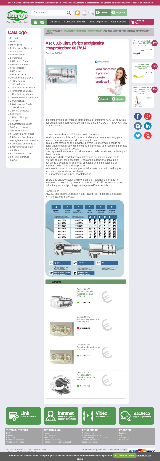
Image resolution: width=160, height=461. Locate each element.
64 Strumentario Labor (21, 153)
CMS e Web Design (118, 449)
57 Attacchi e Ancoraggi (75, 31)
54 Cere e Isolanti (19, 127)
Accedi (104, 12)
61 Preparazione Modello (22, 143)
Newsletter (48, 438)
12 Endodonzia (17, 84)
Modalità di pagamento (91, 435)
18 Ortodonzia (17, 101)
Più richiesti (16, 44)
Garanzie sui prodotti (90, 440)
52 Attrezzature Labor (21, 124)
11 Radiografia (17, 81)
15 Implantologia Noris (21, 94)
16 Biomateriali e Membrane (24, 97)
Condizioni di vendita (75, 21)
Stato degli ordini (98, 21)
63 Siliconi (15, 150)
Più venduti (123, 440)
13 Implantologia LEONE (22, 87)
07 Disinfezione (18, 68)
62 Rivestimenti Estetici (22, 147)
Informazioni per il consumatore (95, 438)
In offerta (14, 38)
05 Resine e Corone (20, 61)
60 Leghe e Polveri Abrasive (24, 140)
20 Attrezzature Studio (21, 104)
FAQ (8, 433)
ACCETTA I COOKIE (124, 455)
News (46, 433)
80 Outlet (14, 160)
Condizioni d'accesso (15, 440)
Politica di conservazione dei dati (57, 442)
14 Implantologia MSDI (21, 91)
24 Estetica (15, 114)
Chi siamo (55, 21)
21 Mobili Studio (18, 107)
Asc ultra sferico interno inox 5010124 (88, 320)
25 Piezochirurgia (19, 117)
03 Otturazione (17, 54)
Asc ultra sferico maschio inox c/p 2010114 (85, 293)
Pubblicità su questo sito (94, 449)
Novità (13, 41)
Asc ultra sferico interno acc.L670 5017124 (88, 348)
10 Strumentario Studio (21, 77)
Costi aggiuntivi (88, 433)
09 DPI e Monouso (19, 74)
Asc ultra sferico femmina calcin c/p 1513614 (86, 377)
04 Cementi (16, 58)
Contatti (9, 435)
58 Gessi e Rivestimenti (22, 137)
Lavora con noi (50, 435)
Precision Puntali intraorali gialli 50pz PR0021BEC (141, 66)
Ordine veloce (118, 21)
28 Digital (15, 120)
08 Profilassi (16, 71)
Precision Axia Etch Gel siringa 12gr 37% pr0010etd (142, 43)
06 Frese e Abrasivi (19, 64)
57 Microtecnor (94, 31)
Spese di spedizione (90, 442)
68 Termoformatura (19, 157)
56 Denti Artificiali (18, 130)
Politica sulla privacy (52, 440)
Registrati (120, 12)
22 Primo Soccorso (19, 110)
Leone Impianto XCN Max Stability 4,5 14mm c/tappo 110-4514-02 (142, 90)
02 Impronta (16, 51)
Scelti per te (124, 438)
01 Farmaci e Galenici (21, 48)
